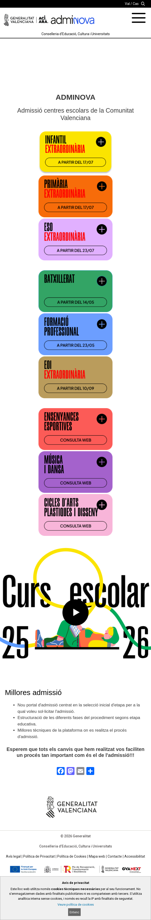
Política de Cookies (71, 856)
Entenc (74, 912)
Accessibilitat (134, 856)
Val (127, 4)
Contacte (115, 856)
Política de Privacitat (39, 856)
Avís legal (13, 856)
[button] (75, 616)
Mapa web (97, 856)
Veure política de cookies (75, 904)
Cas (136, 4)
